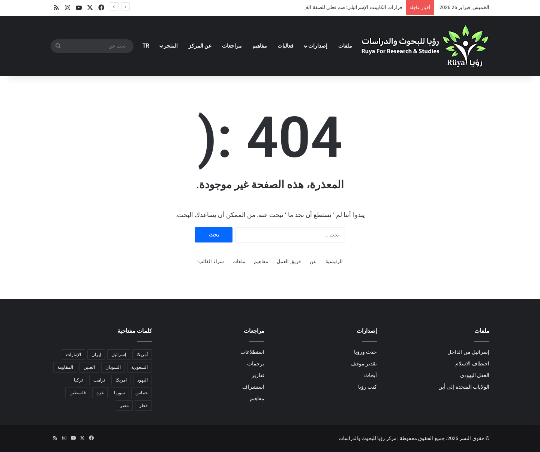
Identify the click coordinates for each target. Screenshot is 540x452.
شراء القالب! (210, 261)
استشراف (253, 387)
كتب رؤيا (367, 387)
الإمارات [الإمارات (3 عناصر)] (73, 354)
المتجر (171, 46)
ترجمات (255, 364)
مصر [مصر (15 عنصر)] (124, 405)
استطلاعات (252, 352)
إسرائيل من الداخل (468, 352)
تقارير (258, 375)
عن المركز (200, 46)
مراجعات (232, 46)
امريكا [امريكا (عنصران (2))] (121, 380)
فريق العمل (288, 261)
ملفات (345, 46)
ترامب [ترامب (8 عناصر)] (99, 380)
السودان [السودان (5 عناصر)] (113, 367)
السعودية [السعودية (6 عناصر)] (139, 367)
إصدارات (317, 46)
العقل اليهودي (474, 375)
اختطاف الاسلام (472, 364)
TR (145, 46)
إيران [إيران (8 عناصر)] (96, 354)
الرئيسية (334, 261)
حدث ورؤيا (365, 352)
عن (313, 261)
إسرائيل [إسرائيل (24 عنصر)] (118, 354)
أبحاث (370, 375)
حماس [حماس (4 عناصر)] (141, 392)
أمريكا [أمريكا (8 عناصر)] (142, 354)
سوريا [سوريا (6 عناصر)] (119, 392)
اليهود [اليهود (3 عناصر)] (142, 380)
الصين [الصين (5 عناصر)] (89, 367)
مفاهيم (259, 46)
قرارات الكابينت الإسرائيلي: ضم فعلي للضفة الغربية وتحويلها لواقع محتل (329, 7)
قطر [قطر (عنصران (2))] (143, 405)
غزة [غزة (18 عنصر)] (100, 392)
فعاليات (286, 46)
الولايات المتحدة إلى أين (463, 387)
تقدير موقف (364, 364)
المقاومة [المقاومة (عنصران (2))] (65, 367)
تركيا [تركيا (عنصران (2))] (78, 380)
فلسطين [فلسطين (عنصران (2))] (77, 392)
